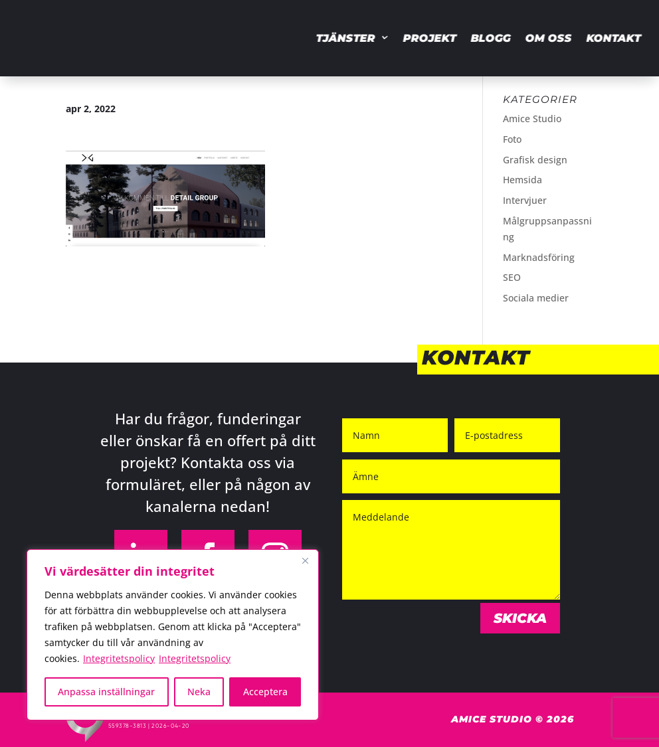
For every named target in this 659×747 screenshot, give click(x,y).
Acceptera (265, 691)
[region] (173, 634)
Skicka (520, 618)
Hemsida (522, 179)
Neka (199, 691)
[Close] (305, 560)
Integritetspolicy (119, 658)
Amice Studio (532, 118)
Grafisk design (535, 159)
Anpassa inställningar (106, 691)
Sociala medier (536, 297)
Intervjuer (525, 200)
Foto (512, 139)
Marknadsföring (539, 257)
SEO (512, 277)
